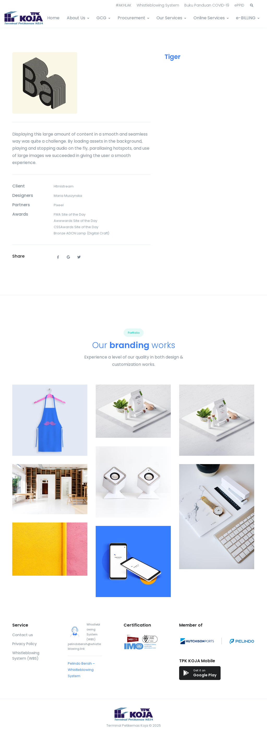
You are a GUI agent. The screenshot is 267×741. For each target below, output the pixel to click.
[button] (251, 5)
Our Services (169, 18)
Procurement (131, 18)
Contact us (22, 634)
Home (53, 18)
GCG (101, 18)
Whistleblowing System (158, 5)
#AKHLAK (123, 5)
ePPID (239, 5)
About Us (76, 18)
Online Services (209, 18)
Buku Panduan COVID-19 (206, 5)
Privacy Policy (24, 643)
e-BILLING (246, 18)
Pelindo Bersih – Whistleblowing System (81, 669)
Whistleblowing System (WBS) (25, 655)
